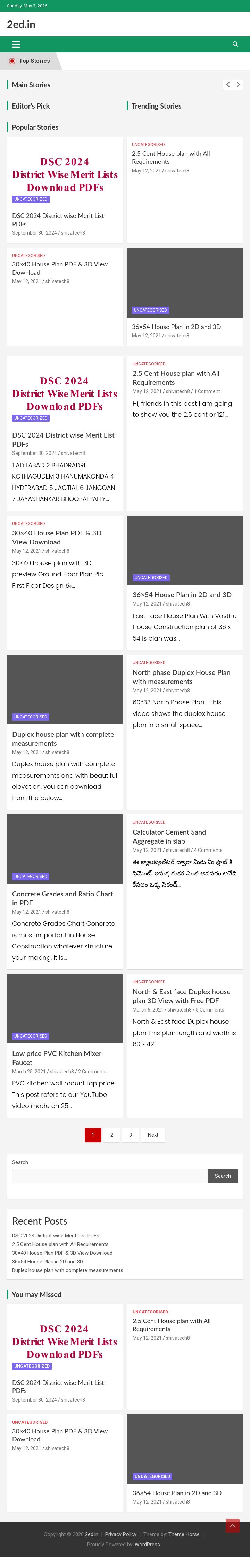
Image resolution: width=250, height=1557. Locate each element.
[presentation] (228, 85)
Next (153, 1135)
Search (20, 1162)
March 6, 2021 (148, 1010)
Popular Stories (35, 127)
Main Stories (31, 85)
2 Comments (92, 1071)
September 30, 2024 (34, 233)
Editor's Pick (31, 106)
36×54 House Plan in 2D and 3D (176, 326)
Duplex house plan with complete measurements (67, 1270)
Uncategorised (148, 144)
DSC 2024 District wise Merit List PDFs (55, 1236)
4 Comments (208, 850)
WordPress (147, 1544)
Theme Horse (184, 1534)
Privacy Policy (120, 1534)
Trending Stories (157, 106)
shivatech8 (73, 233)
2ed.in (21, 24)
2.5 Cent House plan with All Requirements (60, 1244)
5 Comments (210, 1010)
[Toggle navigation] (16, 44)
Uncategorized (31, 199)
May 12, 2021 (146, 171)
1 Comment (207, 391)
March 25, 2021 (29, 1071)
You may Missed (36, 1294)
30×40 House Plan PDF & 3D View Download (62, 1253)
